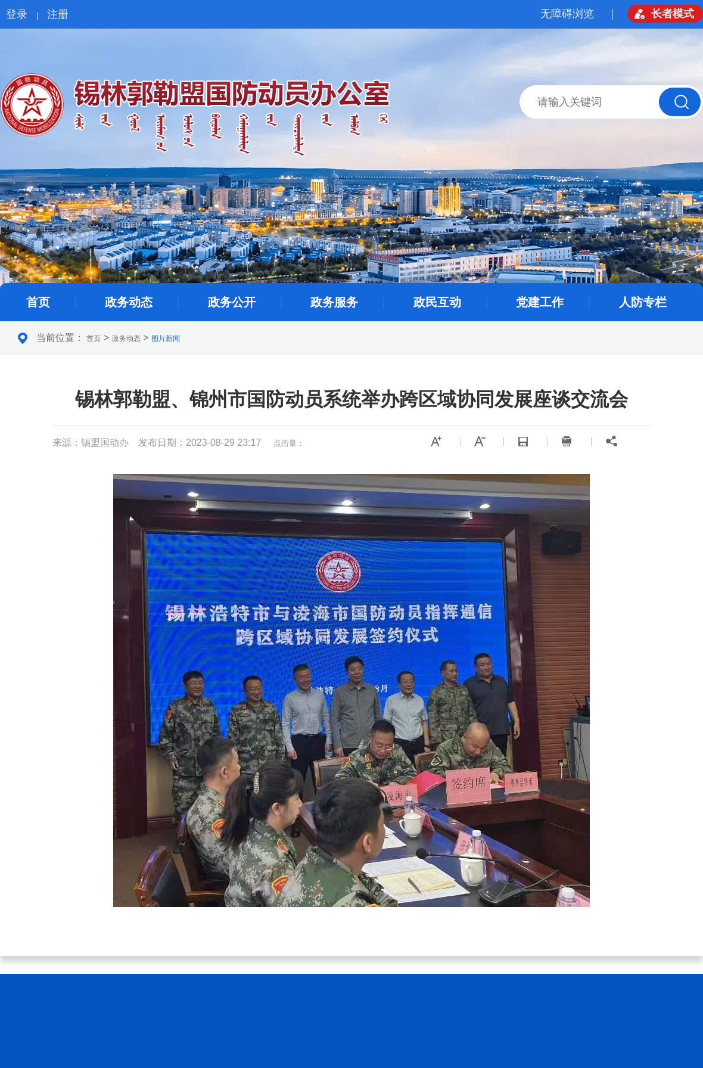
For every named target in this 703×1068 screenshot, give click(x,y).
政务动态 (129, 302)
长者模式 (672, 14)
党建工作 (540, 302)
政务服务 (334, 302)
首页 (38, 302)
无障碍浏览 (567, 14)
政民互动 (437, 302)
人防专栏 (643, 302)
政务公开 (232, 302)
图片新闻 (165, 338)
